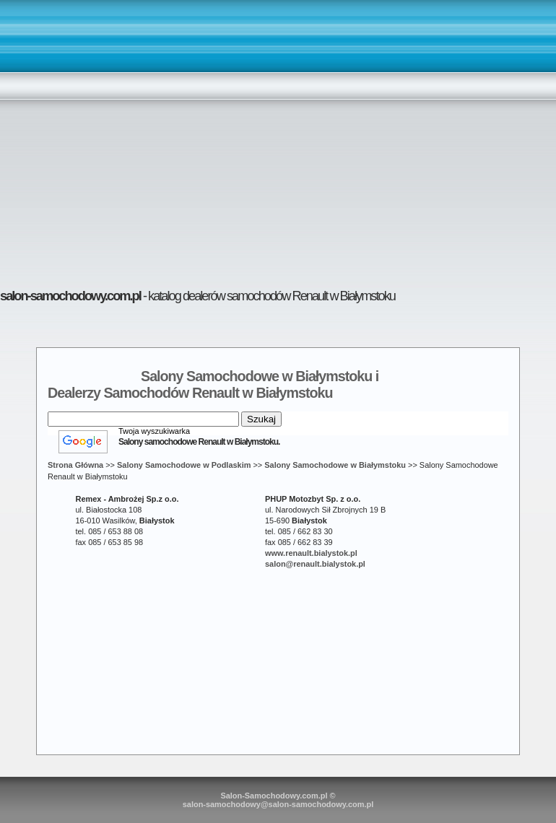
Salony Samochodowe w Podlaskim (184, 465)
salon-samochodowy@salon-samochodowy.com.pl (278, 804)
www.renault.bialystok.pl (311, 553)
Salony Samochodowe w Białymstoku (335, 465)
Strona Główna (75, 465)
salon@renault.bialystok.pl (315, 563)
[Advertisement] (135, 138)
